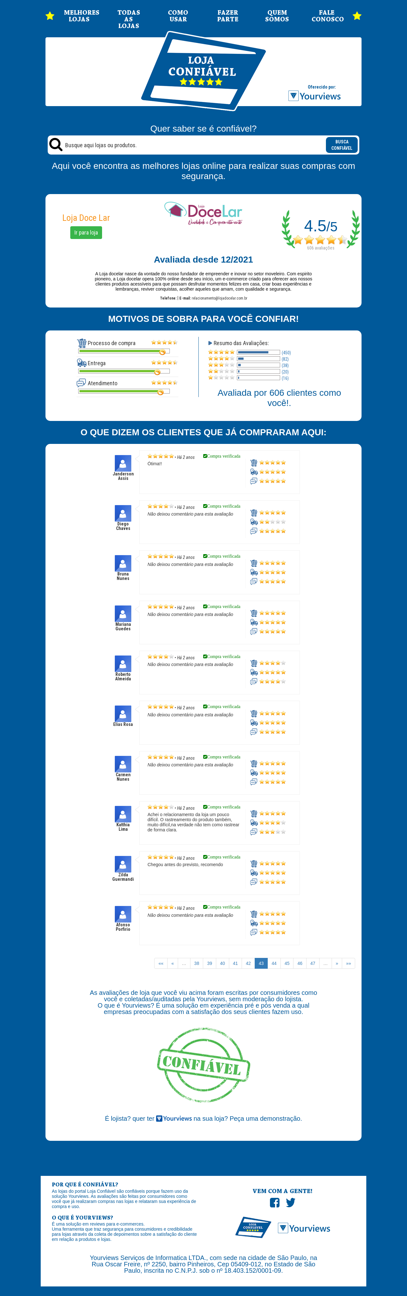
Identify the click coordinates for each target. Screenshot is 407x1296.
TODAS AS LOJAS (128, 20)
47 (312, 963)
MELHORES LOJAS (79, 16)
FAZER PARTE (227, 16)
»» (348, 963)
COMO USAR (178, 16)
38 (196, 963)
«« (160, 963)
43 (261, 963)
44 (274, 963)
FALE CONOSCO (327, 16)
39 (209, 963)
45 (287, 963)
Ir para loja (86, 232)
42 (248, 963)
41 (235, 963)
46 (299, 963)
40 (222, 963)
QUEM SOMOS (277, 16)
